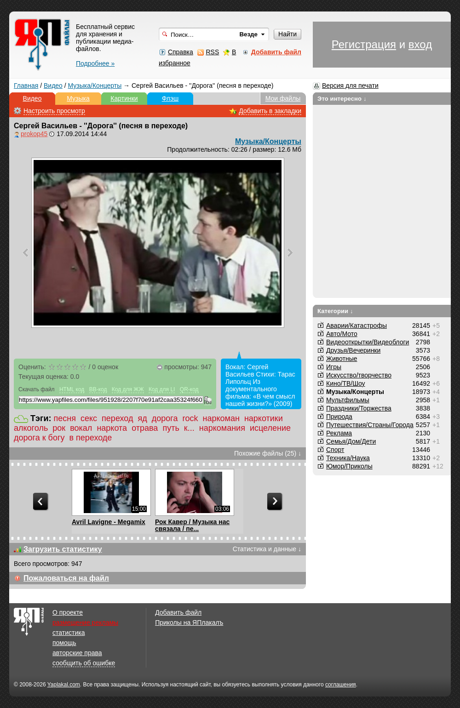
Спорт (335, 449)
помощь (64, 642)
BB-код (98, 389)
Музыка (78, 98)
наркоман (220, 418)
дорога (165, 418)
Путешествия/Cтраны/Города (370, 424)
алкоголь (31, 428)
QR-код (189, 389)
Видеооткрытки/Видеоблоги (367, 342)
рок (58, 428)
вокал (81, 428)
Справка (180, 52)
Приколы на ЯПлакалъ (189, 622)
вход (420, 44)
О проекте (67, 612)
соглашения (340, 684)
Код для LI (162, 389)
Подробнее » (95, 63)
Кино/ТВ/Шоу (345, 383)
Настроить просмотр (54, 110)
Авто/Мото (341, 333)
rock (190, 418)
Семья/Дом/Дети (351, 441)
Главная (26, 85)
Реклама (339, 433)
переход (117, 418)
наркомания (222, 428)
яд (142, 418)
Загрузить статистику (62, 549)
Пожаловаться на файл (66, 578)
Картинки (124, 98)
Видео (53, 85)
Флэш (170, 98)
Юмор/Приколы (349, 466)
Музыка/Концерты (95, 85)
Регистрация (364, 44)
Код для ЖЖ (128, 389)
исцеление (270, 428)
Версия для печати (350, 85)
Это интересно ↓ (342, 98)
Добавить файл (178, 612)
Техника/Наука (348, 458)
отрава (145, 428)
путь (170, 428)
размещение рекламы (85, 622)
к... (189, 428)
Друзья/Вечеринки (353, 350)
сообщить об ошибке (83, 663)
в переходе (90, 437)
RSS (212, 52)
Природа (339, 416)
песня (65, 418)
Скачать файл (36, 389)
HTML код (71, 389)
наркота (112, 428)
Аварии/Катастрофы (356, 325)
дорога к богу (39, 437)
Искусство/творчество (358, 375)
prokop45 (34, 133)
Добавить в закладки (270, 110)
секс (88, 418)
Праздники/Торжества (358, 408)
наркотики (263, 418)
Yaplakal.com (63, 684)
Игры (333, 367)
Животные (341, 358)
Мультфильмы (347, 400)
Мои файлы (283, 98)
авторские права (77, 653)
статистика (68, 632)
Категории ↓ (335, 311)
